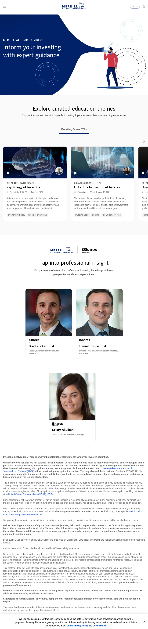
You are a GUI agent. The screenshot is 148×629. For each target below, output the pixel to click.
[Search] (143, 7)
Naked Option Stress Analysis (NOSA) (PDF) (30, 494)
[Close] (144, 621)
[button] (5, 7)
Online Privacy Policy (77, 625)
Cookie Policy (99, 625)
